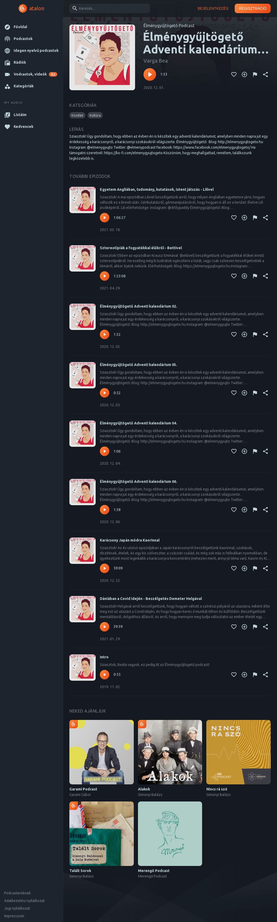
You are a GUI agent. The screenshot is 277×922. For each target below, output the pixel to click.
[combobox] (108, 8)
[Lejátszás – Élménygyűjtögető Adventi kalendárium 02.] (104, 334)
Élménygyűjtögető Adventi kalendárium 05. (138, 365)
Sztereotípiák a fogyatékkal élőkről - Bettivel (141, 248)
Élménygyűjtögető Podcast (168, 25)
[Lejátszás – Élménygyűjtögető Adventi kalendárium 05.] (104, 393)
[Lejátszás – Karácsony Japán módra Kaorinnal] (104, 568)
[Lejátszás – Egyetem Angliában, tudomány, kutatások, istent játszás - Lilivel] (104, 217)
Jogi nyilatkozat (17, 908)
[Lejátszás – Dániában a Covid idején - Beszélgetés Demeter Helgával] (104, 627)
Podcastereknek (17, 893)
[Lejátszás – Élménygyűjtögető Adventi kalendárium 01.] (149, 74)
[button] (31, 27)
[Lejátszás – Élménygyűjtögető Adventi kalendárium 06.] (104, 509)
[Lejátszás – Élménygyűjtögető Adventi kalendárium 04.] (104, 451)
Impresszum (14, 916)
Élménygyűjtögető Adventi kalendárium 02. (138, 306)
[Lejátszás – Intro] (104, 674)
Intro (104, 657)
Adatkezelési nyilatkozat (24, 901)
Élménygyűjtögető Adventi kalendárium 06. (138, 481)
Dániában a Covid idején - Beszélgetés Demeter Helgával (151, 599)
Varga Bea (155, 61)
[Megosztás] (265, 74)
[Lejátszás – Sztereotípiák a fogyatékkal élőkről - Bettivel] (104, 276)
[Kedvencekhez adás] (234, 74)
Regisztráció (253, 8)
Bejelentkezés (213, 8)
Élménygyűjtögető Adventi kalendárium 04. (138, 423)
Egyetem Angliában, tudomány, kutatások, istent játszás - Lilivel (157, 189)
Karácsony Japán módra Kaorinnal (130, 540)
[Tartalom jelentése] (255, 74)
